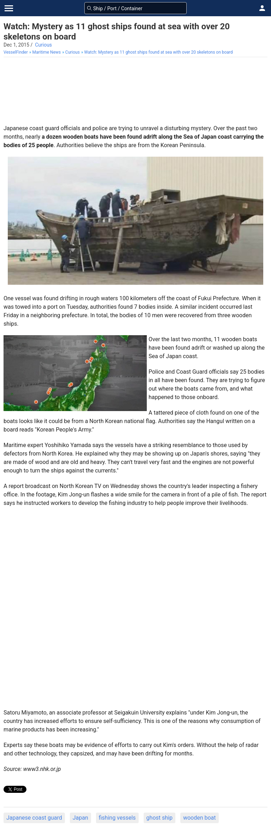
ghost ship (159, 817)
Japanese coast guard (34, 817)
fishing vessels (117, 817)
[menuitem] (16, 52)
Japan (80, 817)
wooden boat (199, 817)
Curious (43, 45)
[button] (262, 8)
